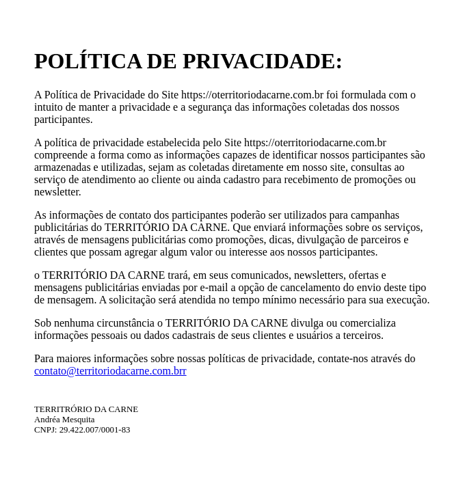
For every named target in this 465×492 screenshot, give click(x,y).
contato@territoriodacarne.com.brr (110, 371)
